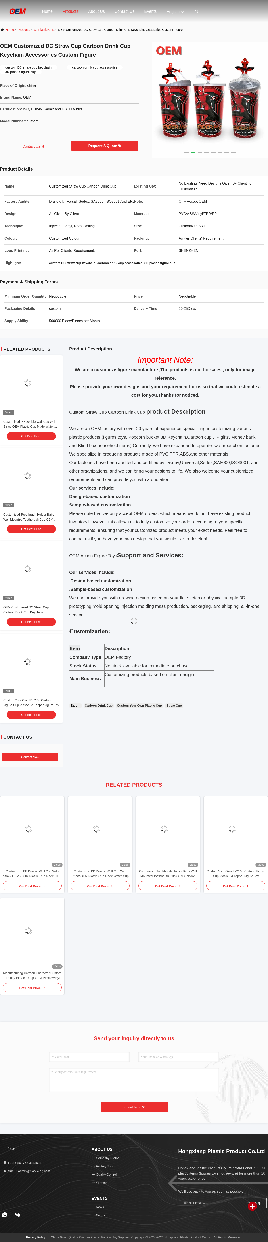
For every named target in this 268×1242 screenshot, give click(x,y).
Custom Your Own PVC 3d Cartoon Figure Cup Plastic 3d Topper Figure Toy (236, 873)
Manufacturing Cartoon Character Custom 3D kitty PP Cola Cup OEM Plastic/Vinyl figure (32, 975)
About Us (96, 11)
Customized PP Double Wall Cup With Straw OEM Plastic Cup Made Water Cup (29, 426)
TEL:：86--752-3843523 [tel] (22, 1163)
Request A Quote (104, 146)
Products (70, 11)
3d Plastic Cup (44, 29)
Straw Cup (174, 705)
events (150, 11)
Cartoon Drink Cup (99, 705)
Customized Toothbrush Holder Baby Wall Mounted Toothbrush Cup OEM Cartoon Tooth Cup (28, 519)
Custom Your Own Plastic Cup (139, 705)
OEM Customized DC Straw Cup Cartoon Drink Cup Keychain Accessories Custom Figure (26, 612)
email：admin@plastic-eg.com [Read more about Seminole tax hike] (26, 1171)
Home (47, 11)
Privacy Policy (36, 1237)
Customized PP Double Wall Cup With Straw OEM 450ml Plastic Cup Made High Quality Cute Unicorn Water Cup (32, 874)
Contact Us (124, 11)
